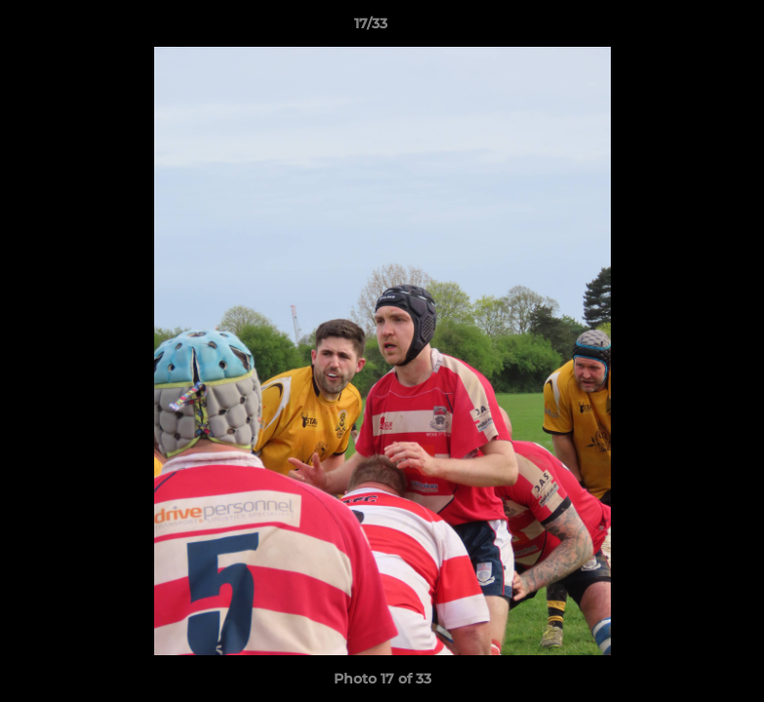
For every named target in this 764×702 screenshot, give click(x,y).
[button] (682, 28)
